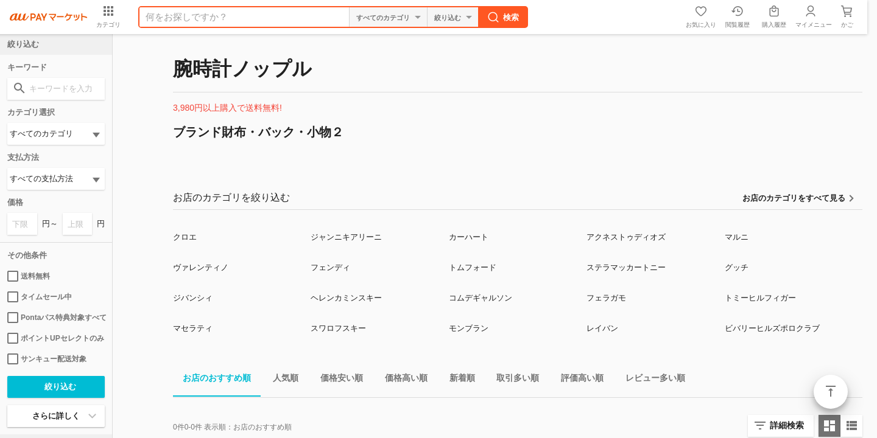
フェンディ (330, 267)
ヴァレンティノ (200, 267)
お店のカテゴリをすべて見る (793, 198)
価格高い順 (401, 380)
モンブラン (468, 328)
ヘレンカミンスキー (346, 297)
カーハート (468, 237)
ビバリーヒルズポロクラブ (772, 328)
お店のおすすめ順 (212, 380)
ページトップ (831, 392)
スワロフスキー (338, 328)
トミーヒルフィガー (760, 297)
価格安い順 (337, 380)
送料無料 (28, 276)
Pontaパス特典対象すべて (56, 317)
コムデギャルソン (480, 297)
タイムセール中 (39, 296)
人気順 (280, 380)
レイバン (602, 328)
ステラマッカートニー (626, 267)
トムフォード (472, 267)
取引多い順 (513, 380)
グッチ (736, 267)
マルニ (736, 237)
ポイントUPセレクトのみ (55, 338)
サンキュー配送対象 (46, 358)
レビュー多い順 (650, 380)
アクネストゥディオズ (626, 237)
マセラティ (193, 328)
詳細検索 (787, 425)
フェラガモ (606, 297)
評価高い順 (577, 380)
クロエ (185, 237)
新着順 (457, 380)
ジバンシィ (193, 297)
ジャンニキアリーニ (346, 237)
